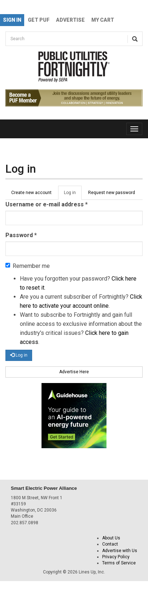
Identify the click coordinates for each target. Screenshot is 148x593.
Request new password (111, 192)
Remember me (27, 265)
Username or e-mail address (46, 204)
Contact (110, 544)
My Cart (102, 20)
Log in (73, 195)
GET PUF (38, 20)
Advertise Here (74, 371)
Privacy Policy (116, 556)
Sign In (12, 20)
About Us (111, 538)
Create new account (31, 192)
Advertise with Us (119, 550)
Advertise (70, 20)
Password (21, 235)
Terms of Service (119, 562)
